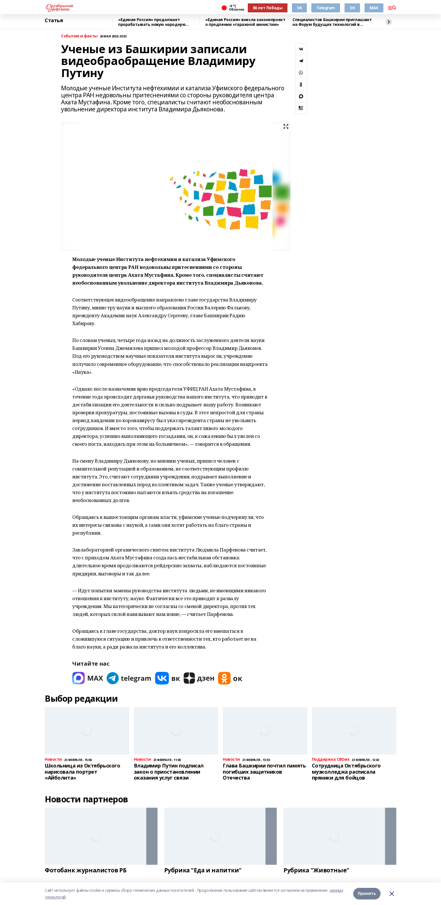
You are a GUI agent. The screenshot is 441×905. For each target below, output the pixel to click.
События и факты (79, 36)
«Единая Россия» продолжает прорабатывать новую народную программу (151, 22)
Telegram (325, 7)
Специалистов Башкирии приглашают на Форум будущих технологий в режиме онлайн (332, 22)
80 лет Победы (268, 7)
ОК (352, 7)
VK (299, 7)
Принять (367, 893)
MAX (374, 7)
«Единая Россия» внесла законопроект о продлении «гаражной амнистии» (245, 22)
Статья (54, 20)
